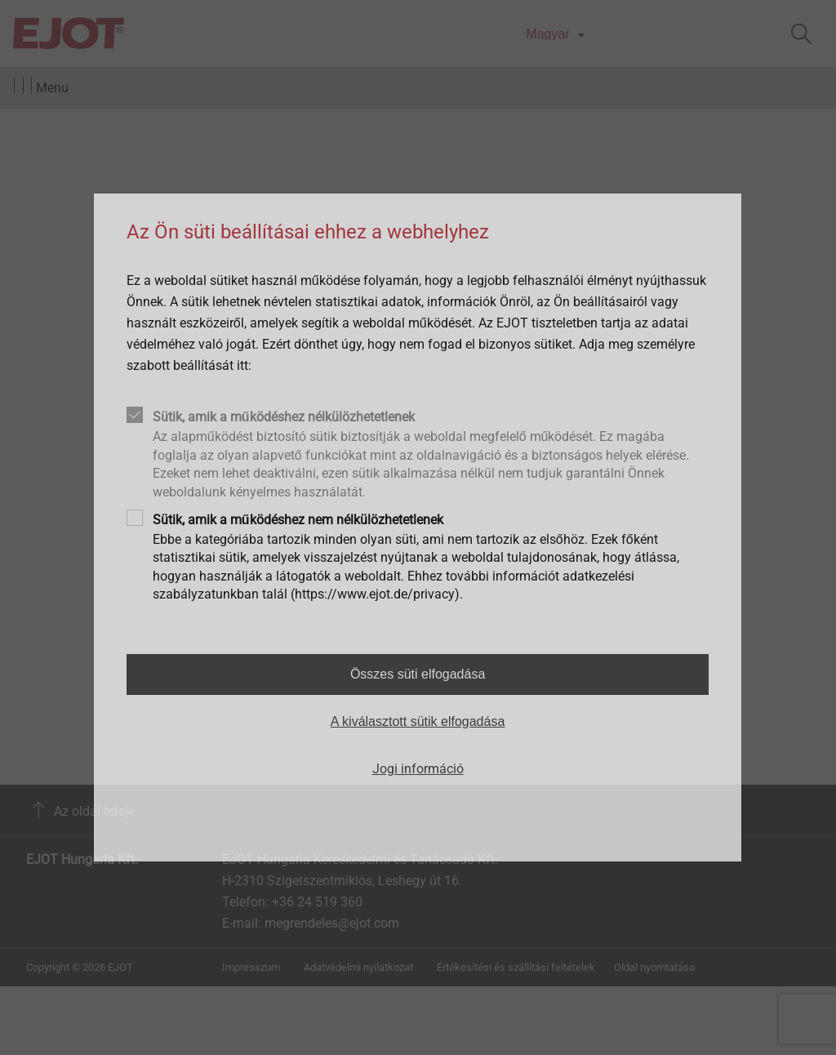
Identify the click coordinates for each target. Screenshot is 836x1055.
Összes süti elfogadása (417, 674)
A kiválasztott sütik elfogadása (418, 721)
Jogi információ (418, 769)
